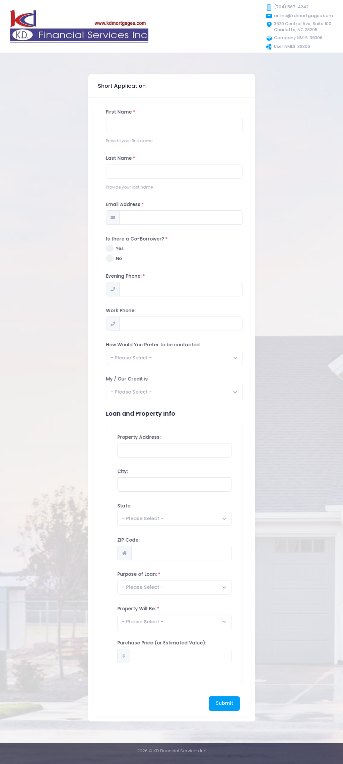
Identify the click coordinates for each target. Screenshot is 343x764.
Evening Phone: (141, 276)
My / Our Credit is (145, 379)
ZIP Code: (146, 540)
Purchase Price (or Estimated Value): (179, 643)
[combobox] (192, 358)
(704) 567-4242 (291, 7)
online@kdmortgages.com (303, 15)
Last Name (137, 158)
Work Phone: (138, 310)
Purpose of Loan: (155, 574)
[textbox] (149, 357)
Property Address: (157, 437)
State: (142, 506)
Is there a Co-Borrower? (153, 239)
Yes (138, 248)
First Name (137, 112)
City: (140, 471)
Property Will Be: (154, 609)
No (137, 258)
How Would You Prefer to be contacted (171, 345)
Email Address (141, 204)
